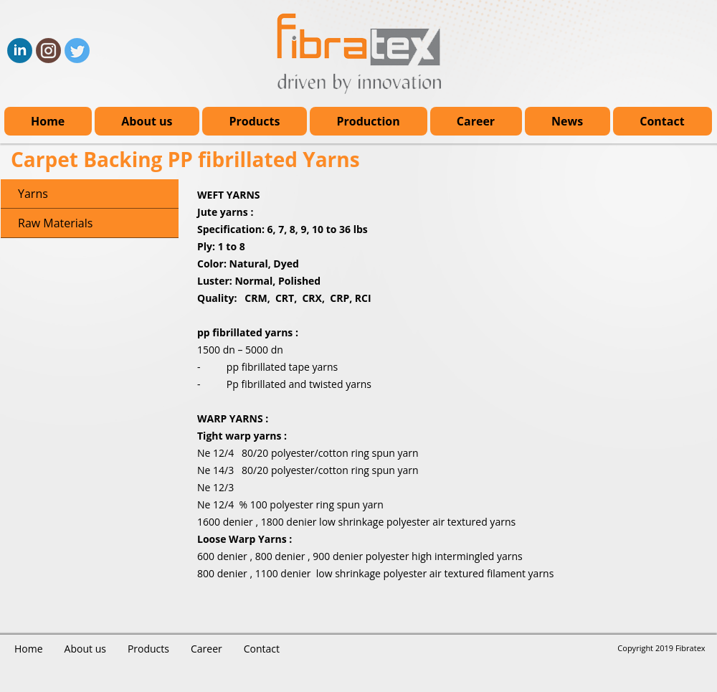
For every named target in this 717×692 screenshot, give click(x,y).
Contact (662, 121)
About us (146, 121)
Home (48, 121)
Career (476, 121)
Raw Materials (55, 223)
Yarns (33, 194)
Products (254, 121)
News (567, 121)
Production (367, 121)
